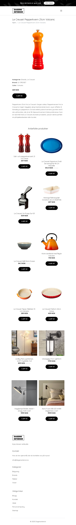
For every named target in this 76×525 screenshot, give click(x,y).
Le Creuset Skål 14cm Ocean (24, 261)
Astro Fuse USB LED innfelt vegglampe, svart (51, 410)
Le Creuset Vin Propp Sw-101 (24, 213)
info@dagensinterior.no (20, 460)
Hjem (14, 23)
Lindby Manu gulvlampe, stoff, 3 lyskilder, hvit (24, 360)
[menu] (61, 10)
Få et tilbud (49, 3)
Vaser (14, 483)
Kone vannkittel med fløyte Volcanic (52, 255)
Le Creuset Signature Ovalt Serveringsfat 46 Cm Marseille (52, 163)
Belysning (15, 471)
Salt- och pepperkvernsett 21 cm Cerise (24, 157)
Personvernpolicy (18, 507)
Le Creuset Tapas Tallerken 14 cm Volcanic (24, 310)
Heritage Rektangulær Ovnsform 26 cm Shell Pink (51, 199)
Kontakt (15, 499)
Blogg (14, 496)
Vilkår (14, 503)
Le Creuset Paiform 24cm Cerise (51, 310)
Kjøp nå (19, 96)
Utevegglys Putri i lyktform (51, 359)
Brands (23, 80)
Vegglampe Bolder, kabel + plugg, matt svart (24, 410)
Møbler (14, 479)
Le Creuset (31, 80)
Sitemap (15, 510)
